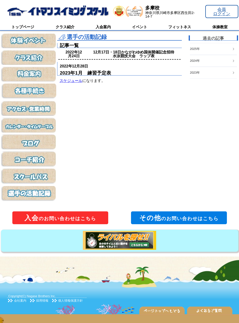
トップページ (22, 27)
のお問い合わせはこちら (60, 218)
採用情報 (42, 300)
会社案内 (20, 300)
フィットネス (179, 27)
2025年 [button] (212, 49)
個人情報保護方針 (70, 300)
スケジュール (71, 81)
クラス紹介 (65, 27)
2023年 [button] (212, 72)
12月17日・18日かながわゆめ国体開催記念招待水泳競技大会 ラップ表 (133, 54)
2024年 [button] (212, 60)
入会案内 (103, 27)
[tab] (213, 73)
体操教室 (220, 27)
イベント (139, 27)
